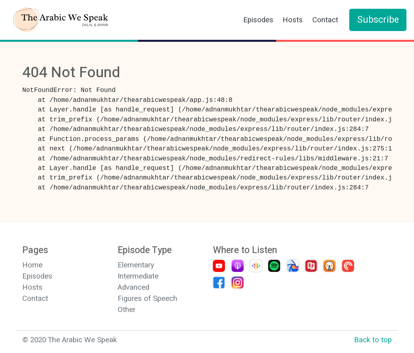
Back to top (373, 339)
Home (32, 265)
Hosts (292, 19)
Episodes (258, 19)
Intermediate (138, 276)
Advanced (133, 287)
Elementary (136, 265)
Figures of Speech (147, 298)
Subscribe (378, 20)
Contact (325, 19)
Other (126, 309)
